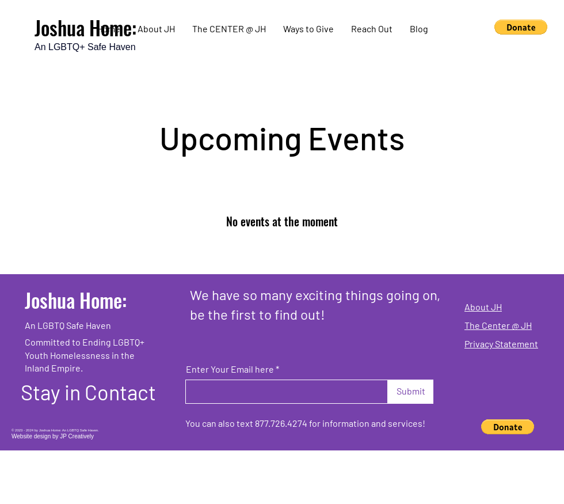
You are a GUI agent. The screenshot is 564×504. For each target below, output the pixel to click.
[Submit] (410, 392)
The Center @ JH (498, 325)
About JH (483, 306)
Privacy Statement (501, 343)
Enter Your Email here (230, 369)
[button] (520, 27)
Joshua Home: (76, 299)
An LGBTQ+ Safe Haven (85, 47)
